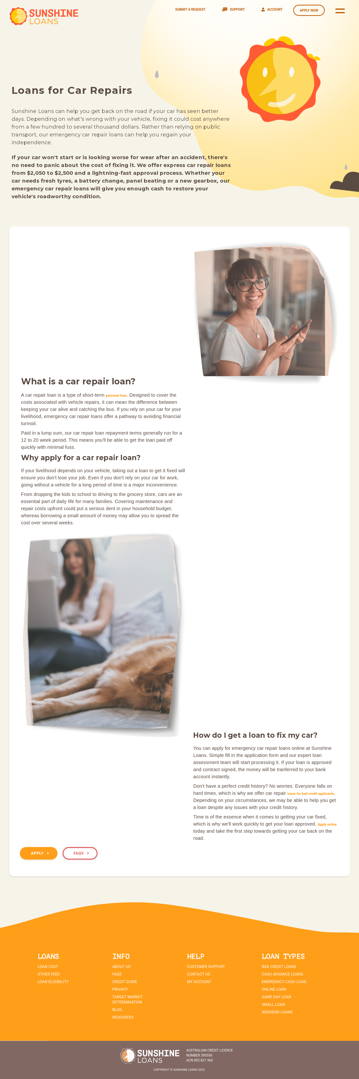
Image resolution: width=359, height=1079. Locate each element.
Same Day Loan (276, 997)
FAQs (81, 853)
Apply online (327, 824)
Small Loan (273, 1004)
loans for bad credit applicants (310, 794)
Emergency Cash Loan (284, 982)
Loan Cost (48, 966)
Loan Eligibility (53, 982)
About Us (121, 966)
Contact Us (198, 974)
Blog (117, 1009)
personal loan (116, 395)
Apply (40, 853)
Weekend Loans (277, 1012)
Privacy (120, 989)
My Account (199, 982)
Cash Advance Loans (282, 974)
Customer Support (206, 966)
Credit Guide (124, 982)
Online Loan (274, 989)
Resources (123, 1017)
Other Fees (49, 974)
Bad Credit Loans (279, 966)
